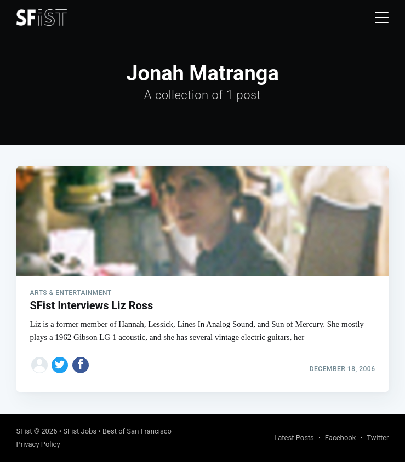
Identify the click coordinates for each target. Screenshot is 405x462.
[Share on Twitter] (59, 365)
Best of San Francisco (137, 431)
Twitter (378, 438)
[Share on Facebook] (80, 365)
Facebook (340, 438)
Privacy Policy (38, 444)
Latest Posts (294, 438)
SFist (24, 431)
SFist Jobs (79, 431)
